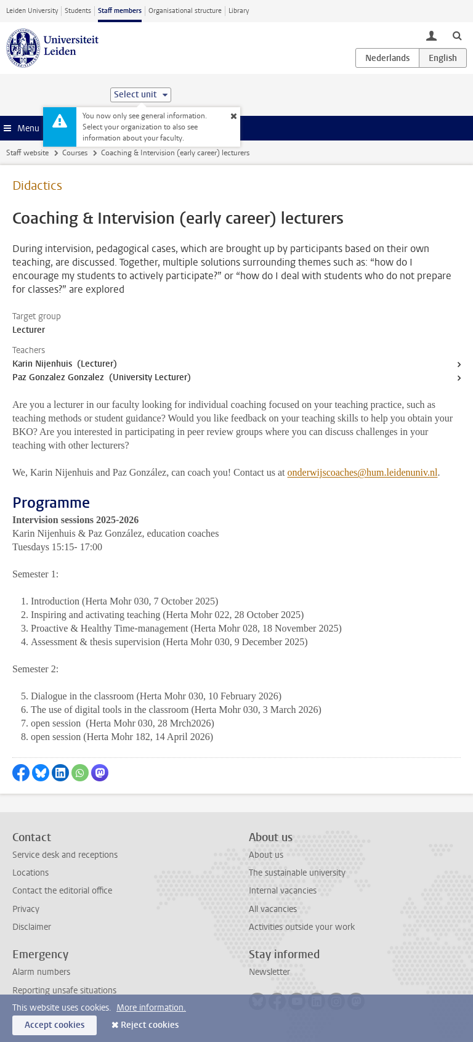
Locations (30, 873)
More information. (151, 1008)
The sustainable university (297, 873)
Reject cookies (150, 1025)
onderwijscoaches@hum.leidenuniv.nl (363, 472)
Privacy (25, 909)
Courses (74, 153)
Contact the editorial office (62, 891)
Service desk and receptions (65, 855)
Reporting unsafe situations (64, 990)
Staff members (120, 10)
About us (266, 855)
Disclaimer (31, 927)
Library (238, 10)
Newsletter (269, 972)
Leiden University (32, 10)
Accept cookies (54, 1025)
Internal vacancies (283, 891)
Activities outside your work (302, 927)
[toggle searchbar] (457, 35)
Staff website (27, 153)
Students (78, 10)
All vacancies (273, 909)
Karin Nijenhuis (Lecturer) (64, 364)
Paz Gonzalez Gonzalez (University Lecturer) (101, 377)
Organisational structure (185, 10)
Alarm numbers (41, 972)
